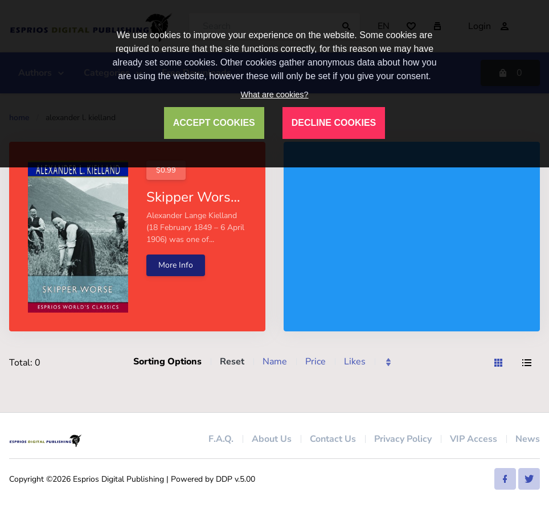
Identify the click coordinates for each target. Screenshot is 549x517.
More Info (175, 265)
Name (275, 361)
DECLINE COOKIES (334, 123)
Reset (232, 361)
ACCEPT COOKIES (214, 123)
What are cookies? (274, 94)
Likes (355, 361)
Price (315, 361)
